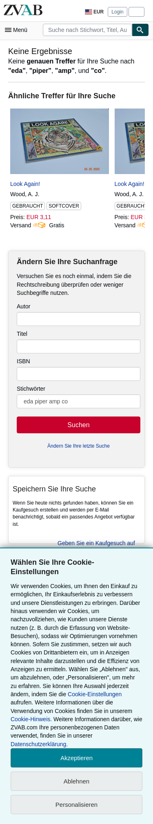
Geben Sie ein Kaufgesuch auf (96, 543)
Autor (23, 306)
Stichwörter (31, 388)
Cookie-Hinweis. (31, 719)
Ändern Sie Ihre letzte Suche (78, 446)
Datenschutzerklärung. (39, 744)
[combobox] (87, 30)
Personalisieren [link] (76, 804)
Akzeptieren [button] (76, 757)
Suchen (78, 424)
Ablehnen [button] (76, 781)
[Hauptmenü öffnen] (18, 30)
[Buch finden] (140, 30)
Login (117, 12)
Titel (22, 334)
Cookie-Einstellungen (95, 694)
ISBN (23, 361)
